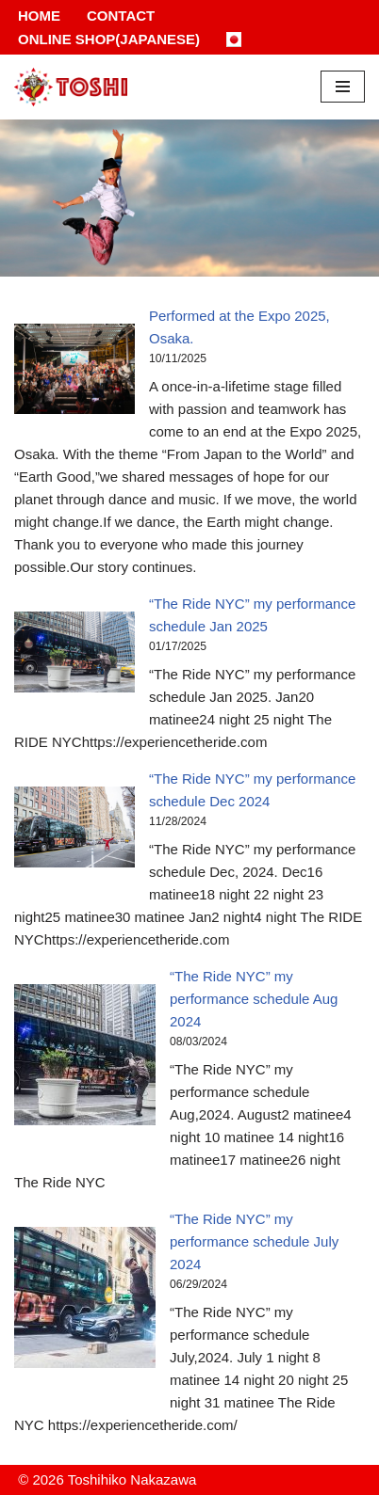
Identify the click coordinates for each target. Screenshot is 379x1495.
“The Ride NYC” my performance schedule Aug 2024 (254, 998)
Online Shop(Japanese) (109, 39)
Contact (121, 16)
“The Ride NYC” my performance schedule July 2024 (254, 1241)
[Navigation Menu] (343, 87)
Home (39, 16)
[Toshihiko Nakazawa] (70, 87)
